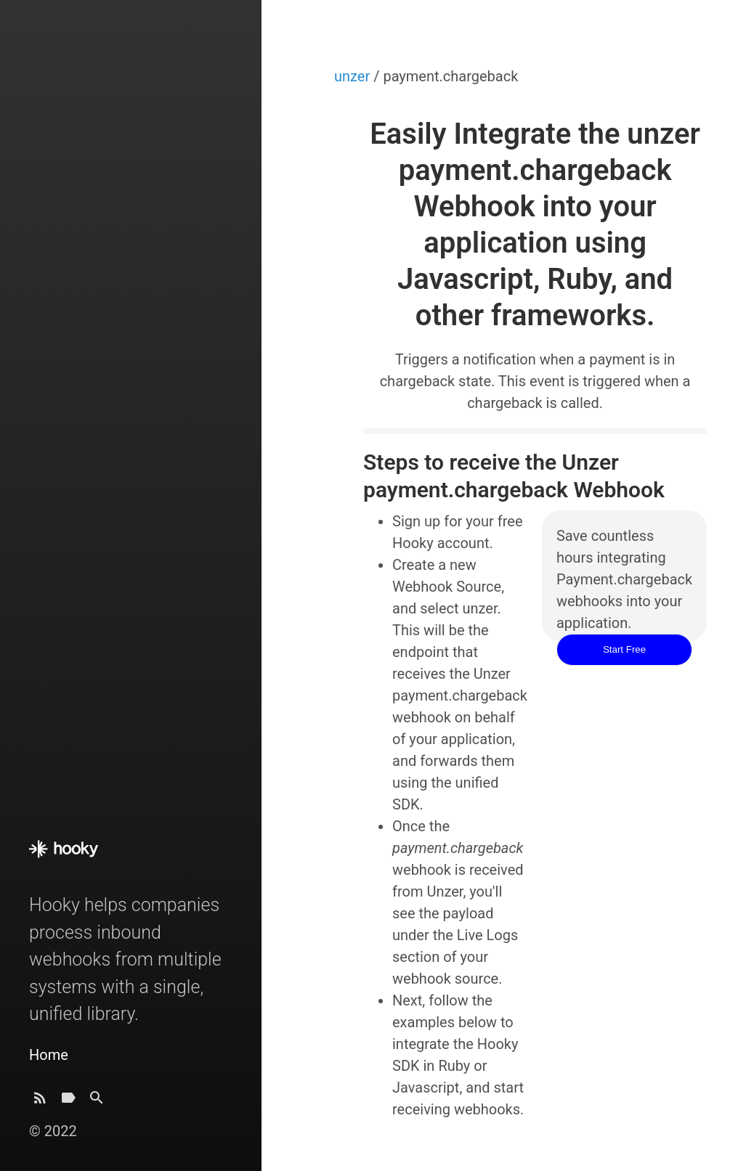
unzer (353, 76)
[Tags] (68, 1101)
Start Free (624, 649)
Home (48, 1055)
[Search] (96, 1101)
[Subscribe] (40, 1101)
